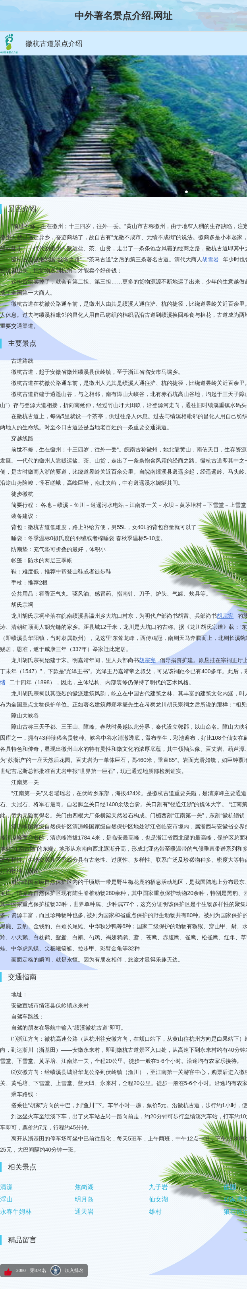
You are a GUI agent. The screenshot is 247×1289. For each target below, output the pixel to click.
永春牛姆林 (16, 1211)
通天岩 (84, 1211)
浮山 (6, 1199)
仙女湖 (158, 1199)
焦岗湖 (84, 1187)
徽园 (230, 1187)
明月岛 (84, 1199)
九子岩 (158, 1187)
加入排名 (74, 1270)
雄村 (155, 1211)
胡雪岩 (210, 259)
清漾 (6, 1187)
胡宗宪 (225, 616)
